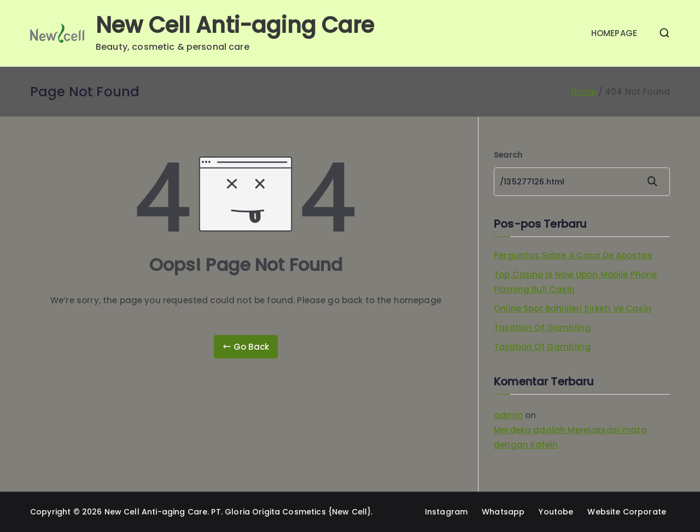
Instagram (446, 511)
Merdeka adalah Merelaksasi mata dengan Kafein (570, 437)
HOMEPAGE (614, 33)
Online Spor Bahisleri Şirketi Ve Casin (572, 308)
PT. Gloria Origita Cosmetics (268, 511)
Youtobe (556, 511)
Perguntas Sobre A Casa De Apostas (573, 255)
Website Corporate (626, 511)
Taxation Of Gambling (542, 327)
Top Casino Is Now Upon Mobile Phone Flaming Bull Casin (575, 282)
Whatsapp (503, 511)
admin (508, 415)
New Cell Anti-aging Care (235, 25)
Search (508, 154)
